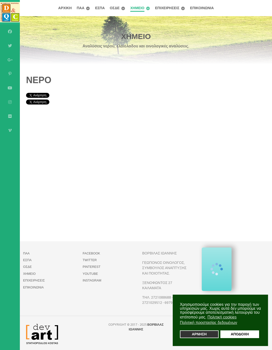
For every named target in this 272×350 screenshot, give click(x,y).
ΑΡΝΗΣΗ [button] (199, 334)
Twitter (90, 260)
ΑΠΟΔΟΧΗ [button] (240, 334)
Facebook (91, 253)
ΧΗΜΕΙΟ (29, 274)
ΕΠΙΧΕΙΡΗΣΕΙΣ (34, 280)
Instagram (92, 280)
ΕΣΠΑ (27, 260)
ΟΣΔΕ (27, 267)
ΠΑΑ (26, 253)
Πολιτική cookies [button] (222, 317)
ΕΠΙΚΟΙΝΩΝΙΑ (33, 287)
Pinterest (92, 267)
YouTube (90, 274)
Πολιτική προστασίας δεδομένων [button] (208, 322)
